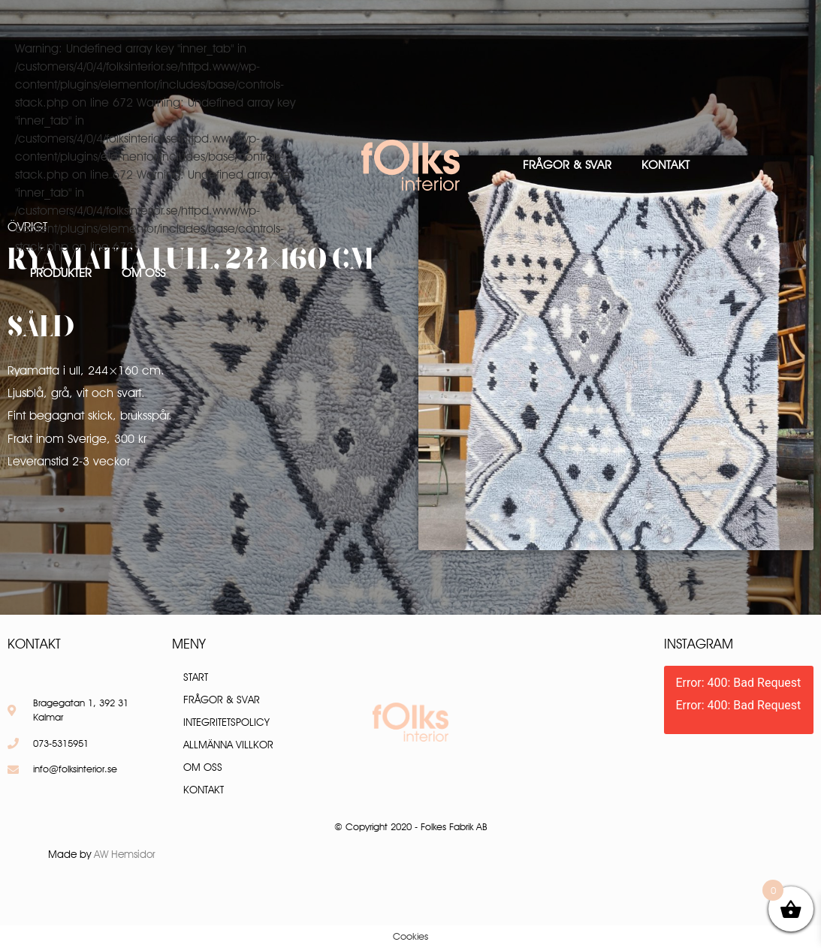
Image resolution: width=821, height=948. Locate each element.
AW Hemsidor (124, 854)
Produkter (61, 273)
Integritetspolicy (226, 722)
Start (195, 677)
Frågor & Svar (567, 165)
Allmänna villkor (228, 745)
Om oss (143, 273)
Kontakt (665, 165)
